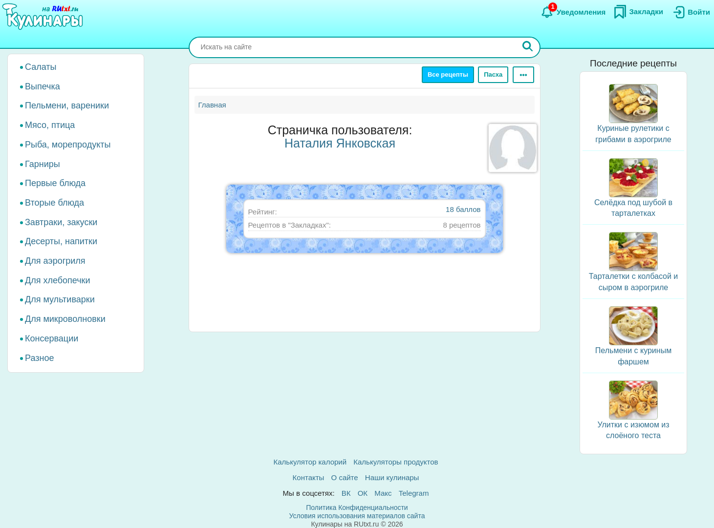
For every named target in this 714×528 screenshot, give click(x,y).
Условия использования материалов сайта (357, 516)
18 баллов (463, 209)
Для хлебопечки (57, 280)
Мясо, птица (50, 125)
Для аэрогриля (55, 261)
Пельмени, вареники (67, 105)
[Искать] (527, 47)
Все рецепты (448, 74)
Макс (382, 493)
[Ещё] (523, 74)
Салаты (41, 67)
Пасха (493, 74)
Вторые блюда (54, 203)
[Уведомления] (573, 12)
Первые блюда (55, 183)
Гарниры (42, 164)
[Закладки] (638, 11)
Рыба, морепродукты (67, 144)
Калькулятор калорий (310, 462)
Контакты (309, 477)
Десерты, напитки (61, 241)
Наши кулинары (392, 477)
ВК (346, 493)
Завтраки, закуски (61, 222)
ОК (363, 493)
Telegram (414, 493)
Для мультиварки (60, 299)
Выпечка (42, 86)
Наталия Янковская (339, 143)
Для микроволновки (65, 319)
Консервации (51, 338)
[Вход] (691, 12)
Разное (39, 358)
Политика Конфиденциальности (357, 507)
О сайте (344, 477)
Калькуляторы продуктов (395, 462)
